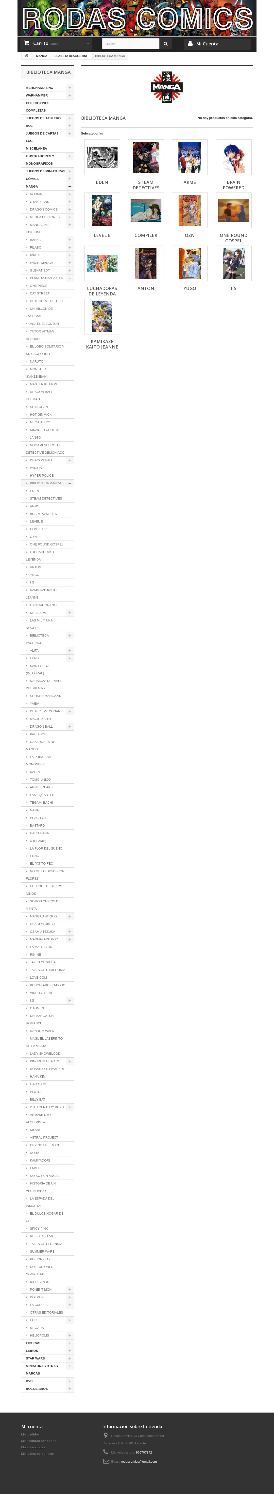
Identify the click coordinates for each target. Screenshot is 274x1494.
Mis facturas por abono (38, 1441)
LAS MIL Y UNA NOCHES (39, 624)
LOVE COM (38, 977)
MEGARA (36, 1328)
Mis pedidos (30, 1434)
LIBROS (32, 1351)
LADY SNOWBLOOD (44, 1053)
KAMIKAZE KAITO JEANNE (41, 593)
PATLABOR (38, 734)
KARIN (34, 772)
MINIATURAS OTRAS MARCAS (42, 1369)
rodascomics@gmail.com (139, 1461)
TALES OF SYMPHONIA (47, 970)
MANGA (32, 186)
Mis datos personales (37, 1453)
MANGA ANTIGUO (43, 916)
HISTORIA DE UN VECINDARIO (41, 1187)
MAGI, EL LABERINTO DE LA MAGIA (44, 1042)
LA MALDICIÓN (40, 947)
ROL (29, 126)
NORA (34, 1153)
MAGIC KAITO (40, 719)
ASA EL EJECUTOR (44, 324)
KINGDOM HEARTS (44, 1061)
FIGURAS (33, 1343)
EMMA (34, 1168)
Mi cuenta (32, 1426)
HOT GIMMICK (40, 414)
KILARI (34, 1130)
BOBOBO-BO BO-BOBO (47, 985)
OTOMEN (36, 1008)
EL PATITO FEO (41, 863)
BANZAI (35, 240)
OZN (33, 537)
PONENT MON (40, 1289)
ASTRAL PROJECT (43, 1137)
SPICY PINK (38, 1228)
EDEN (34, 491)
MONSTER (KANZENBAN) (37, 372)
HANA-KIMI (38, 1076)
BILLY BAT (37, 1099)
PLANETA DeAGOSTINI (47, 278)
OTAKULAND (39, 202)
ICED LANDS (39, 1282)
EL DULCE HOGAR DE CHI (45, 1217)
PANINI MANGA (41, 263)
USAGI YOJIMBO (42, 924)
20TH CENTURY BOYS (46, 1107)
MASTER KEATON (43, 384)
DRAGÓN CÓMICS (43, 209)
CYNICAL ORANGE (43, 605)
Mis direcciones (33, 1447)
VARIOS (35, 468)
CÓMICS (32, 179)
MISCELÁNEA (36, 148)
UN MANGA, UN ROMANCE (40, 1019)
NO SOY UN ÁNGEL (44, 1176)
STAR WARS (35, 1358)
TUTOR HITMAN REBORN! (40, 335)
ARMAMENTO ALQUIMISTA (38, 1118)
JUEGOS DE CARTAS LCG (42, 137)
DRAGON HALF (41, 460)
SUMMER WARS (42, 1251)
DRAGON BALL (41, 726)
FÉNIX (34, 658)
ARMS (34, 506)
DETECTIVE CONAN (44, 711)
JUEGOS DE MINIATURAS (45, 171)
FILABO (35, 247)
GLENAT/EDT (39, 270)
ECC (33, 1320)
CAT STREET (39, 293)
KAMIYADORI (39, 1160)
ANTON (35, 567)
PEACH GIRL (39, 818)
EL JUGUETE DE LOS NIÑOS (44, 889)
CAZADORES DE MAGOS (40, 745)
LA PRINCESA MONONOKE (38, 760)
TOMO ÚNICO (40, 779)
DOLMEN (36, 1297)
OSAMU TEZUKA (42, 931)
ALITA (34, 650)
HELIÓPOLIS (39, 1335)
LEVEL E (36, 521)
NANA (34, 810)
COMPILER (38, 529)
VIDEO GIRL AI (40, 993)
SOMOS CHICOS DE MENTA (43, 905)
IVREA (34, 255)
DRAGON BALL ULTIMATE (39, 395)
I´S (31, 582)
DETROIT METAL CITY (46, 301)
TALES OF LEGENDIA (45, 1244)
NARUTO (36, 361)
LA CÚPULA (38, 1305)
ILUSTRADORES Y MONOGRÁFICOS (40, 159)
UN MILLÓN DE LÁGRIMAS (39, 312)
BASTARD (37, 825)
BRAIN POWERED (43, 514)
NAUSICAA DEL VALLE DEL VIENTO (45, 684)
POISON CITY (40, 1259)
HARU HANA (39, 833)
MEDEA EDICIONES (44, 217)
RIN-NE (35, 954)
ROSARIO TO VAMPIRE (47, 1069)
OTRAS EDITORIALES (46, 1312)
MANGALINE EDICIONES (37, 228)
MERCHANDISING (39, 88)
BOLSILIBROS (37, 1389)
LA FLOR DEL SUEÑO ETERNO (44, 852)
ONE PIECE (38, 286)
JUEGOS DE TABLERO (43, 118)
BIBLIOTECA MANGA (45, 483)
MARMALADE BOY (43, 939)
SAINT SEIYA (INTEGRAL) (38, 669)
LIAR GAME (38, 1084)
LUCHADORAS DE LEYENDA (42, 555)
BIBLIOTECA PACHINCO (37, 639)
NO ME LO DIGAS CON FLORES (45, 874)
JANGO (35, 437)
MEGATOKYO (39, 422)
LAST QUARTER (41, 795)
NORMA (35, 194)
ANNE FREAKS (40, 787)
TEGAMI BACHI (41, 802)
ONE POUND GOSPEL (46, 544)
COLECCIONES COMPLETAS (37, 106)
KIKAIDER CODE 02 (44, 430)
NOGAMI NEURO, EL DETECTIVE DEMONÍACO (45, 448)
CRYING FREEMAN (44, 1145)
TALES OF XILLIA (42, 962)
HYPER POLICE (41, 475)
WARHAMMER (37, 95)
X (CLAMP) (37, 841)
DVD (29, 1381)
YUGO (34, 575)
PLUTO (35, 1092)
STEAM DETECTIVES (45, 498)
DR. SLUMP (38, 613)
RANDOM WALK (41, 1031)
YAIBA (34, 703)
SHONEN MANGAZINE (46, 696)
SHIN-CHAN (38, 407)
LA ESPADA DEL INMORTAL (40, 1202)
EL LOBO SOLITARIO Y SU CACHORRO (45, 350)
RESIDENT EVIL (41, 1236)
